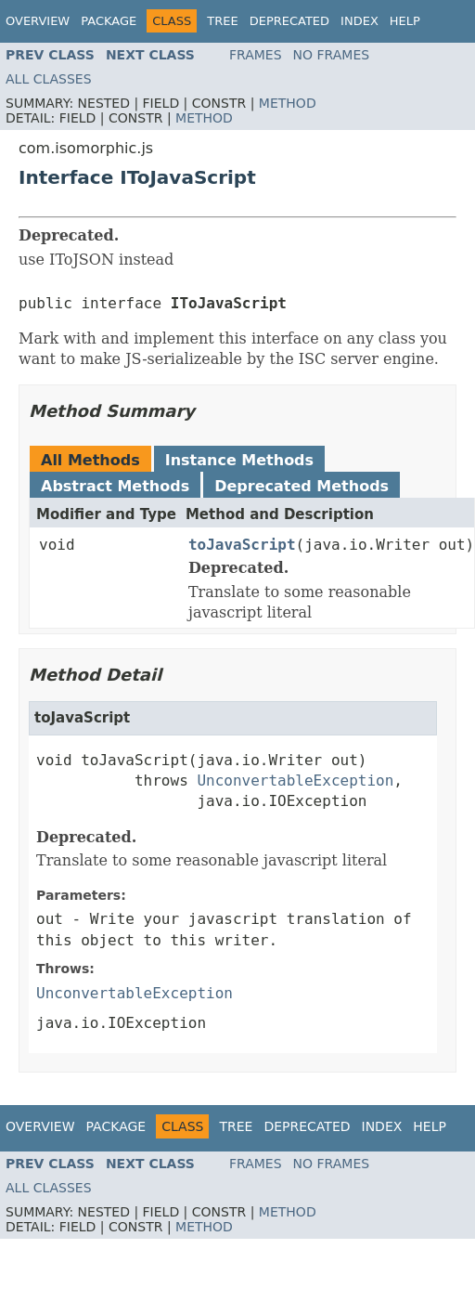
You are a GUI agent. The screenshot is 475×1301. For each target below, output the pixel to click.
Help (405, 21)
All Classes (49, 79)
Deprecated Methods (301, 486)
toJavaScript (242, 544)
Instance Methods (239, 460)
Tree (222, 21)
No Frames (331, 54)
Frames (255, 54)
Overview (38, 21)
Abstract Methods (115, 486)
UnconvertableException (295, 780)
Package (108, 21)
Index (359, 21)
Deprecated (289, 21)
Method (287, 103)
